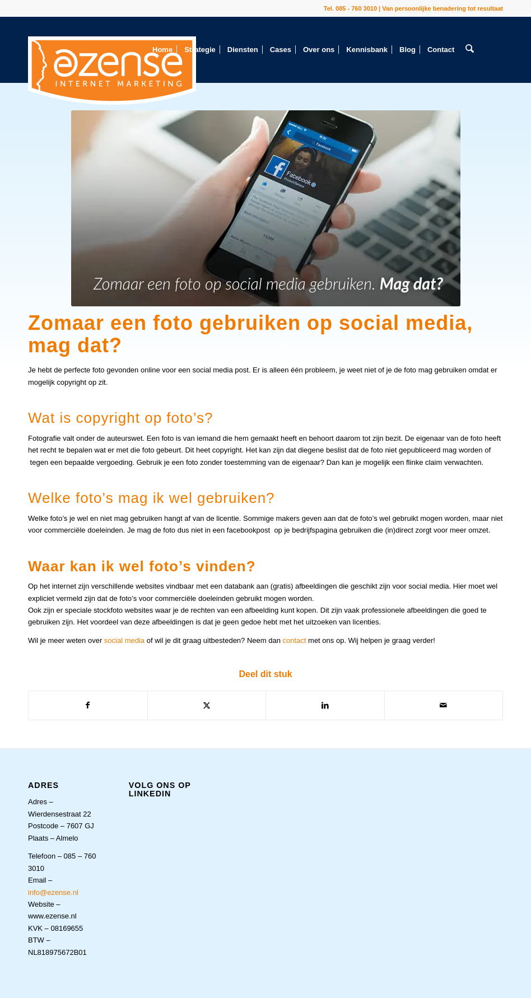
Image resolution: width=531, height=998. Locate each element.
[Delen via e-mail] (444, 705)
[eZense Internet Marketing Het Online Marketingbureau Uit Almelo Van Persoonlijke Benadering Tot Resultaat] (112, 70)
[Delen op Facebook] (88, 705)
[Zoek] (469, 50)
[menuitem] (162, 50)
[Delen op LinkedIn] (325, 705)
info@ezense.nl (53, 892)
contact (294, 640)
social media (124, 640)
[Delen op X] (207, 705)
